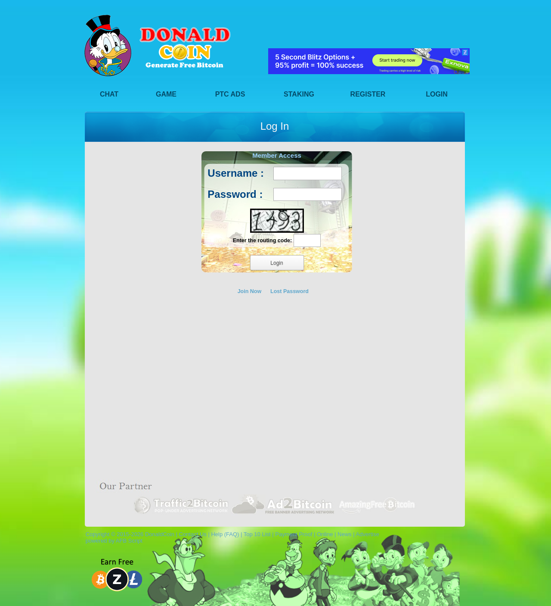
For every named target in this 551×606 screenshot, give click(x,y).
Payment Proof (293, 534)
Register (368, 94)
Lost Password (289, 291)
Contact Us (192, 534)
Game (166, 94)
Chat (109, 94)
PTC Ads (230, 94)
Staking (299, 94)
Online (325, 534)
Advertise (367, 534)
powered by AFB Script (112, 540)
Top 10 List (257, 534)
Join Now (250, 291)
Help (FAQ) (225, 534)
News (344, 534)
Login (437, 94)
